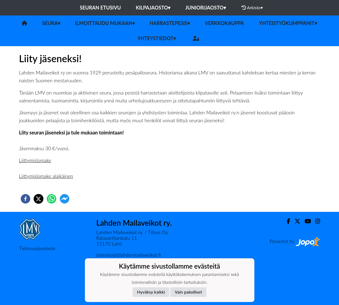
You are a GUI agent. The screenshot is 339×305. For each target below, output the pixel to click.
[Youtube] (305, 221)
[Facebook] (286, 221)
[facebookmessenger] (64, 199)
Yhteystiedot (156, 38)
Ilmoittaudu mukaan (105, 23)
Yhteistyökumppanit (288, 23)
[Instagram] (315, 221)
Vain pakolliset (188, 291)
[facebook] (25, 199)
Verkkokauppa (224, 23)
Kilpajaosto (153, 8)
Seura (51, 23)
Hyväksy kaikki (151, 291)
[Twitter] (295, 221)
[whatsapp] (51, 199)
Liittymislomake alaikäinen (46, 176)
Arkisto (252, 7)
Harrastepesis (170, 23)
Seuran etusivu (100, 8)
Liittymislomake (35, 160)
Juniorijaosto (205, 8)
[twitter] (38, 199)
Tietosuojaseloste (37, 248)
